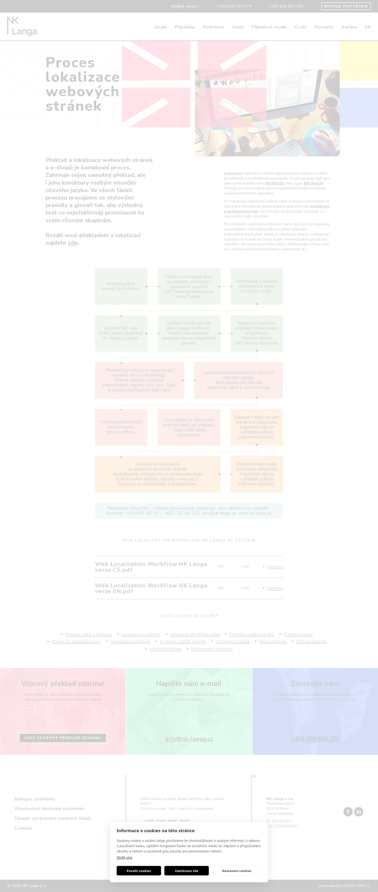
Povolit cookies (139, 871)
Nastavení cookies (236, 871)
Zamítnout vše (186, 871)
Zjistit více (124, 857)
